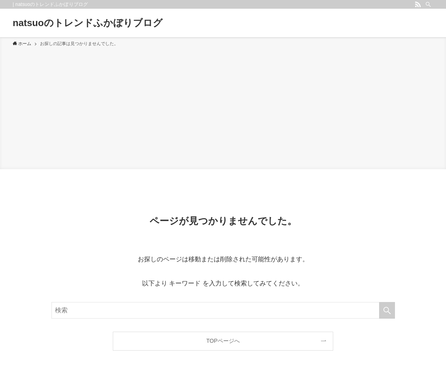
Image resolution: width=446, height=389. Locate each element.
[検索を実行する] (387, 310)
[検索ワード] (223, 310)
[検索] (428, 4)
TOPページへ (223, 341)
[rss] (418, 4)
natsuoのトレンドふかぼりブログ (88, 23)
